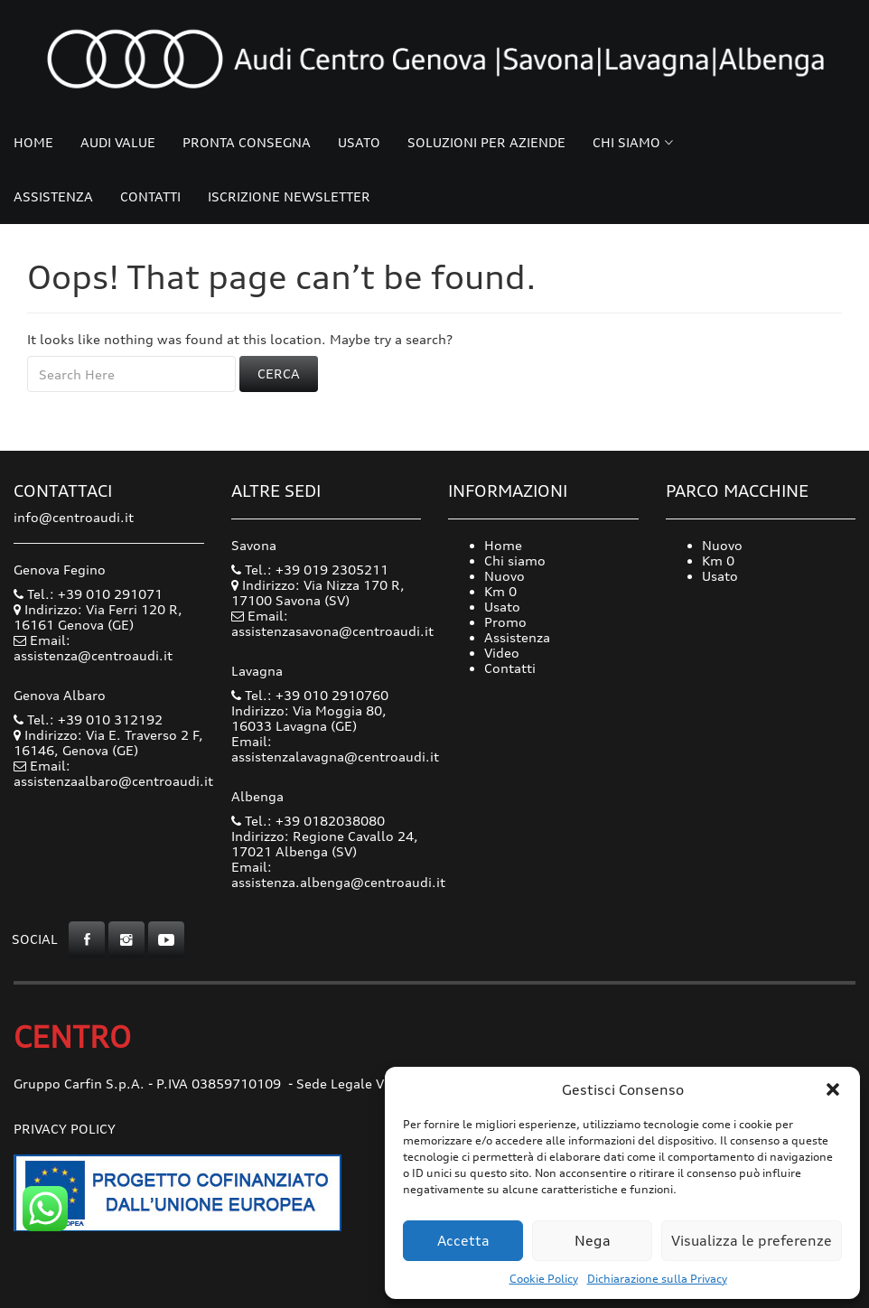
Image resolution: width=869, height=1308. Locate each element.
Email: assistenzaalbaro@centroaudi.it (113, 773)
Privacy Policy (65, 1128)
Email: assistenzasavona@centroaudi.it (332, 623)
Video (501, 652)
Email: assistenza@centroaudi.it (93, 647)
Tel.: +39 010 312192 (88, 719)
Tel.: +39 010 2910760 (309, 695)
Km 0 (500, 591)
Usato (359, 142)
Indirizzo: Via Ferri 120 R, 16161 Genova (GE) (98, 617)
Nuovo (504, 576)
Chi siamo (626, 142)
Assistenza (53, 196)
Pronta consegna (246, 142)
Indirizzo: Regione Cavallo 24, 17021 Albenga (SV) (324, 843)
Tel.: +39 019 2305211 (309, 569)
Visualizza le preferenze (751, 1240)
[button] (833, 1089)
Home (33, 142)
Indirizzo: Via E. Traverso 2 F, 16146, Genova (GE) (108, 742)
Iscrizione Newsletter (289, 196)
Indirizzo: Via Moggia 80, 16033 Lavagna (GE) (309, 718)
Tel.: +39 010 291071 (88, 594)
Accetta (463, 1240)
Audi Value (117, 142)
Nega (593, 1240)
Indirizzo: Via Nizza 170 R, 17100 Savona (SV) (318, 592)
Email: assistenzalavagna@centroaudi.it (335, 748)
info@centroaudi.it (74, 517)
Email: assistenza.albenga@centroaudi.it (338, 874)
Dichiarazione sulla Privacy (657, 1278)
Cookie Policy (543, 1278)
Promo (505, 622)
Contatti (150, 196)
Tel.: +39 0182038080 (308, 820)
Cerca (278, 373)
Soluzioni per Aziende (486, 142)
